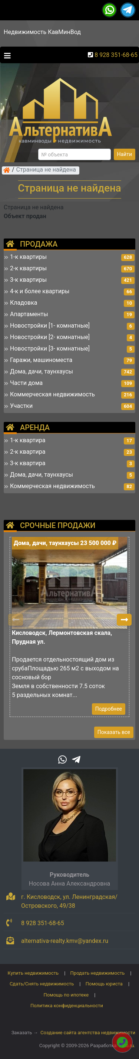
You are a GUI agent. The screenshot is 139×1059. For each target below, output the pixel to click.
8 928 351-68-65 (116, 54)
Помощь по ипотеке (66, 995)
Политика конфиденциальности (66, 1005)
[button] (124, 620)
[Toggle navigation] (5, 55)
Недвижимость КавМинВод (42, 31)
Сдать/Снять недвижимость (42, 984)
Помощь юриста (104, 984)
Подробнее (108, 709)
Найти (124, 154)
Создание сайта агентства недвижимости (87, 1032)
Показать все (113, 732)
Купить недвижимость (33, 973)
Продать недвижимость (97, 973)
